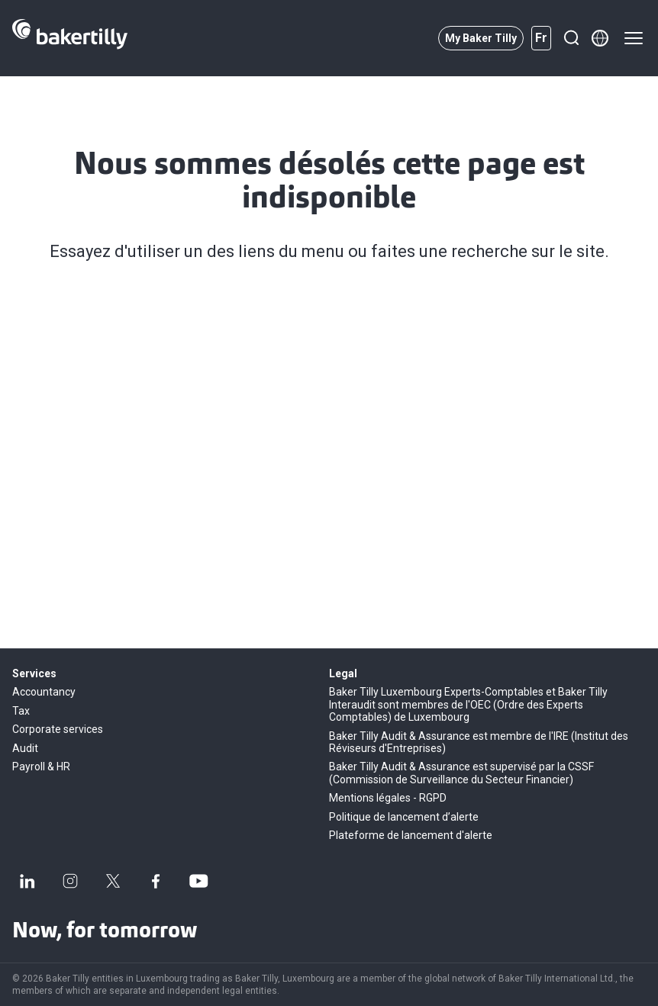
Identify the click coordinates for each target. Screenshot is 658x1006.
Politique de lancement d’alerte (404, 817)
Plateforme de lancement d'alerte (410, 835)
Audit (25, 748)
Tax (21, 711)
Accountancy (44, 692)
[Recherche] (571, 38)
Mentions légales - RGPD (388, 798)
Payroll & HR (41, 766)
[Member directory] (600, 38)
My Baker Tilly (481, 38)
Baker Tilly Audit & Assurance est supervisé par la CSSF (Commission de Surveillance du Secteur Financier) (461, 772)
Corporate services (57, 729)
